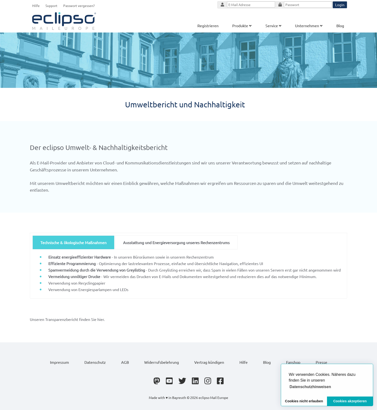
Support (51, 5)
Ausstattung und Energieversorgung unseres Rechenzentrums (176, 242)
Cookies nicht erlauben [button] (304, 401)
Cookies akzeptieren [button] (350, 401)
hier (100, 319)
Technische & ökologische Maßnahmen (73, 242)
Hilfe (36, 5)
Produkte (241, 25)
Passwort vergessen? (79, 5)
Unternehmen (308, 25)
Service (273, 25)
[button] (310, 386)
